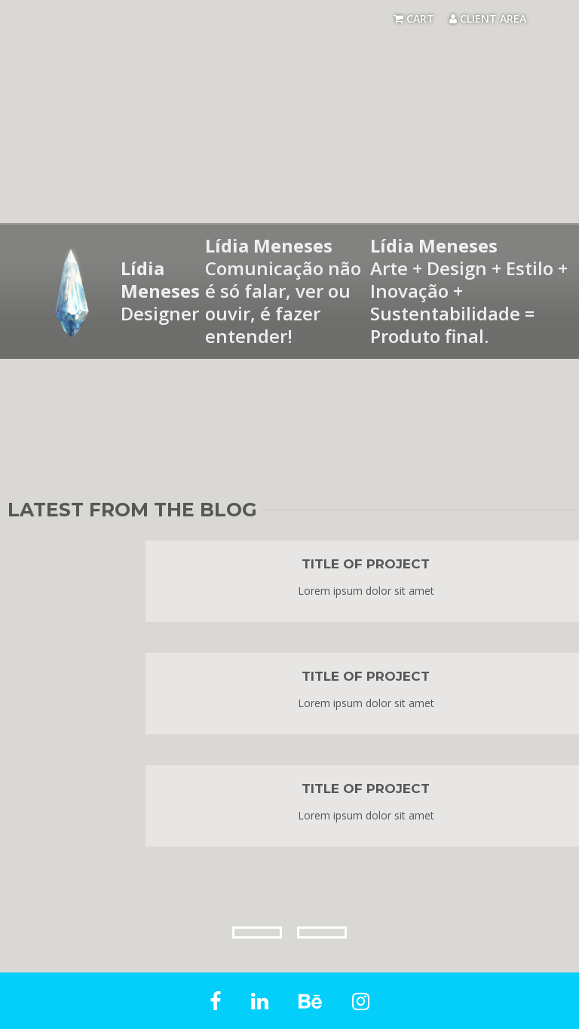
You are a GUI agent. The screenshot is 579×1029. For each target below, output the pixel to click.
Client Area (487, 18)
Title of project (366, 563)
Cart (414, 18)
